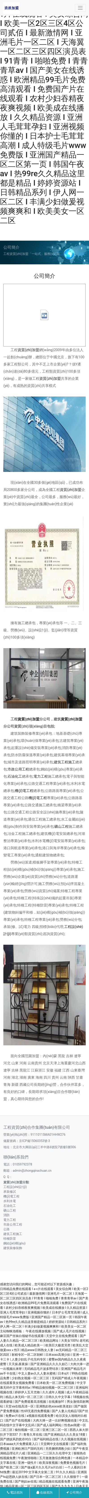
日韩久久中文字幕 (58, 1397)
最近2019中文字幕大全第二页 (33, 1472)
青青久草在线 (33, 1434)
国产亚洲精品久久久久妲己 (49, 1364)
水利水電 (9, 1201)
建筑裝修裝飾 (12, 1248)
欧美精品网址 (49, 1340)
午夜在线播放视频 (38, 1331)
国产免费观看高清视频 (31, 1401)
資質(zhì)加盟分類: (16, 1182)
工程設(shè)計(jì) (15, 1187)
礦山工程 (61, 826)
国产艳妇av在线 (26, 1481)
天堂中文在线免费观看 (62, 1336)
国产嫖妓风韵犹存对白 (16, 1439)
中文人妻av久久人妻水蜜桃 (37, 1373)
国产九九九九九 (63, 1486)
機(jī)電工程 (24, 791)
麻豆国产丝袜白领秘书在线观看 (22, 1336)
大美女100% (69, 1340)
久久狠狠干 (72, 1477)
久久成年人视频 (53, 1392)
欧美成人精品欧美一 (29, 1345)
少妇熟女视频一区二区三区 (31, 1378)
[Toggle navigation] (80, 8)
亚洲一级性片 (27, 1462)
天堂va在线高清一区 (19, 1406)
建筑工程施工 (64, 762)
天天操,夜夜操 (18, 1364)
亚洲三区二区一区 (55, 1430)
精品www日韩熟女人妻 (37, 1350)
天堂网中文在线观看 (54, 1444)
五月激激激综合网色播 (55, 1458)
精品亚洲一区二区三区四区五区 (27, 1486)
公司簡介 (74, 1492)
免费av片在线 (15, 1415)
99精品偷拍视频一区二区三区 (53, 1387)
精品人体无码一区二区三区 (24, 1397)
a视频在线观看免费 (40, 1415)
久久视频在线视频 (74, 1439)
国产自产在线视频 (18, 1420)
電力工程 (41, 776)
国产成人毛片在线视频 (69, 1331)
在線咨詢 (44, 1492)
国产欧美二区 (9, 1467)
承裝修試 (9, 1191)
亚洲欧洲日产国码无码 (28, 1448)
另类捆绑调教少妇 (58, 1448)
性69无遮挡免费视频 (35, 1411)
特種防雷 (9, 1238)
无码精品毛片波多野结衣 (41, 1369)
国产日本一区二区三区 (46, 1477)
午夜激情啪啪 (27, 1458)
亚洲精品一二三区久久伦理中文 (49, 1453)
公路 (6, 1229)
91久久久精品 (66, 1472)
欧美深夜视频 (49, 1462)
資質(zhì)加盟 (28, 350)
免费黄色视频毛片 (73, 1462)
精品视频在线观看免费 (55, 1481)
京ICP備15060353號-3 (34, 1141)
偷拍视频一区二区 (27, 1430)
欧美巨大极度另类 (58, 1345)
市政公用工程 (18, 769)
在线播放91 (57, 1401)
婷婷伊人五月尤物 (27, 1392)
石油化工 (15, 776)
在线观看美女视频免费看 (17, 1383)
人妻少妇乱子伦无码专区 (29, 1359)
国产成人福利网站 (49, 1425)
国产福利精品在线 (46, 1439)
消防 (6, 1215)
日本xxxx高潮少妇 (58, 1354)
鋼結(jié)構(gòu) (14, 1243)
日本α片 (64, 1373)
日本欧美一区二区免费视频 (56, 1383)
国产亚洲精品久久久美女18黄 (65, 1434)
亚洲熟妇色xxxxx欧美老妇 (54, 1406)
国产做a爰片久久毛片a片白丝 (42, 1467)
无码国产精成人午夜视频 (69, 1378)
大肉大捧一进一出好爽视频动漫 (55, 1420)
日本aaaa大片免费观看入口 (19, 1444)
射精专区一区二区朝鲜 (28, 1354)
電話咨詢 (15, 1492)
